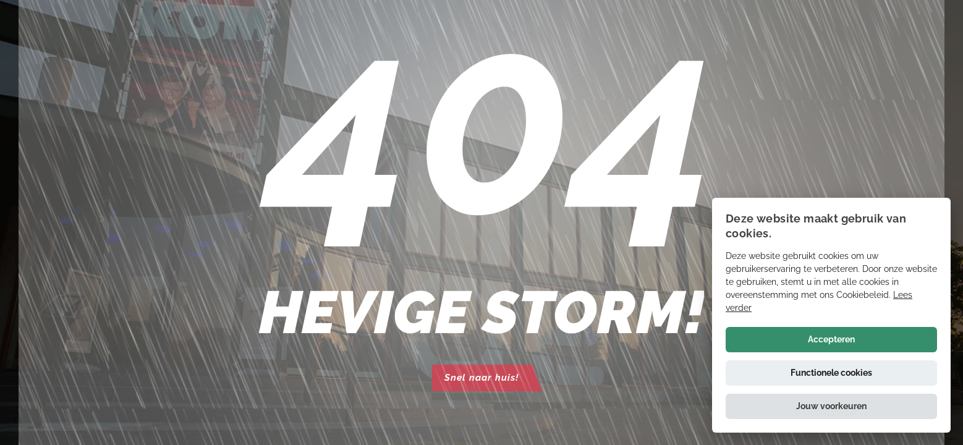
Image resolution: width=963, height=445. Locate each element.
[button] (831, 406)
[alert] (831, 315)
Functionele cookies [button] (831, 373)
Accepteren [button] (831, 339)
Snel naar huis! (481, 377)
